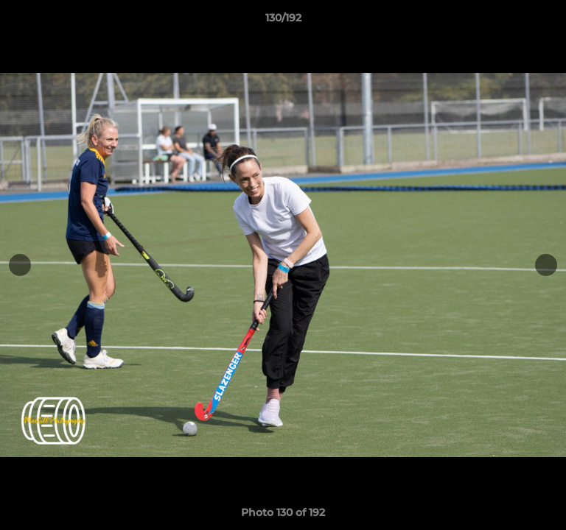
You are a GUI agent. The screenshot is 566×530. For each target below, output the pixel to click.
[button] (548, 21)
